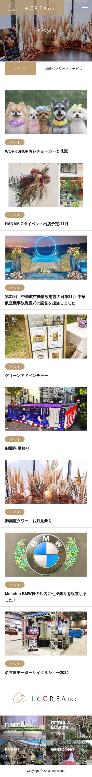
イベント (20, 69)
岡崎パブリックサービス (63, 69)
